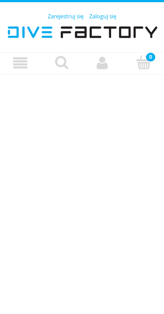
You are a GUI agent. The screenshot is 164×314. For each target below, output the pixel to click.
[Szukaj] (61, 62)
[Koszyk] (143, 62)
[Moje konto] (102, 63)
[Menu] (20, 63)
